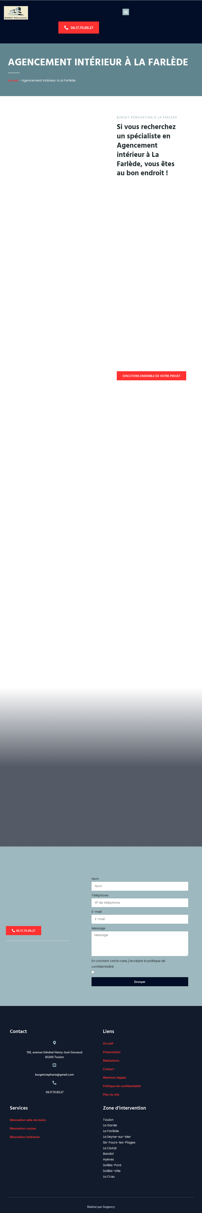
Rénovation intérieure (25, 1136)
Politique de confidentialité (122, 1086)
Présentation (112, 1052)
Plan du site (111, 1094)
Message (98, 928)
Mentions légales (114, 1077)
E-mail (97, 911)
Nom (95, 878)
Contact (108, 1069)
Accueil (13, 80)
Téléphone (100, 895)
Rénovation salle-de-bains (28, 1119)
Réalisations (111, 1060)
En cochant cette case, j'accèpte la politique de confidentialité (128, 964)
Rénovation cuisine (23, 1128)
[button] (126, 12)
